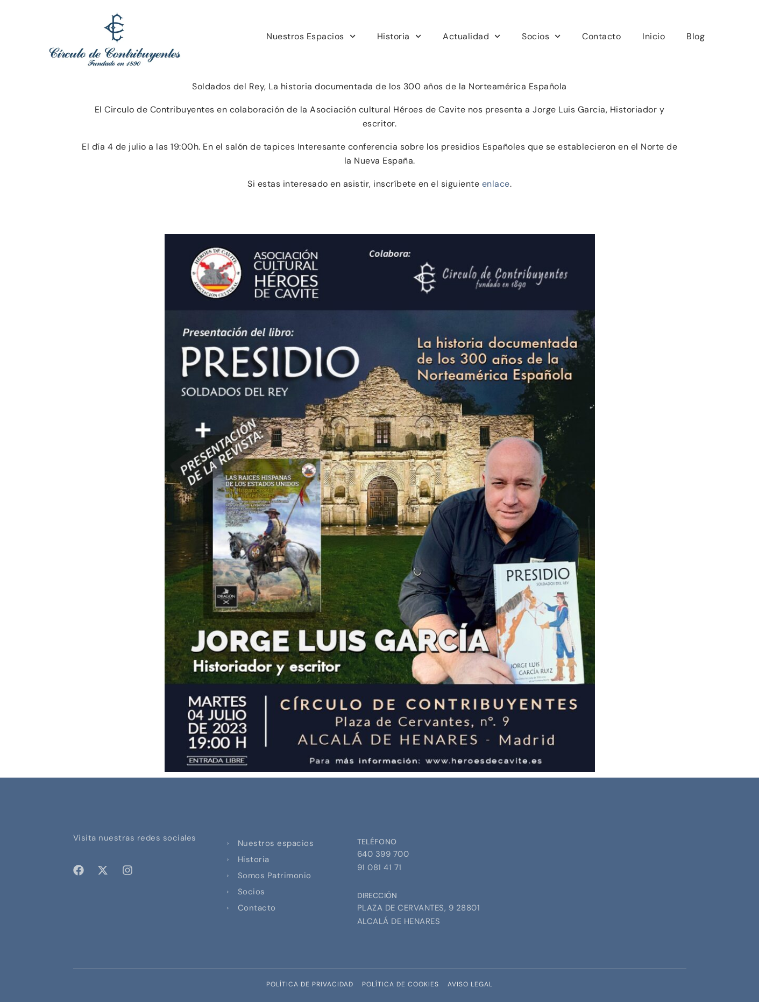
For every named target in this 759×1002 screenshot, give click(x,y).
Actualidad (471, 36)
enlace (496, 183)
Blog (695, 36)
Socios (541, 36)
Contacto (601, 36)
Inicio (653, 36)
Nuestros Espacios (311, 36)
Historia (399, 36)
